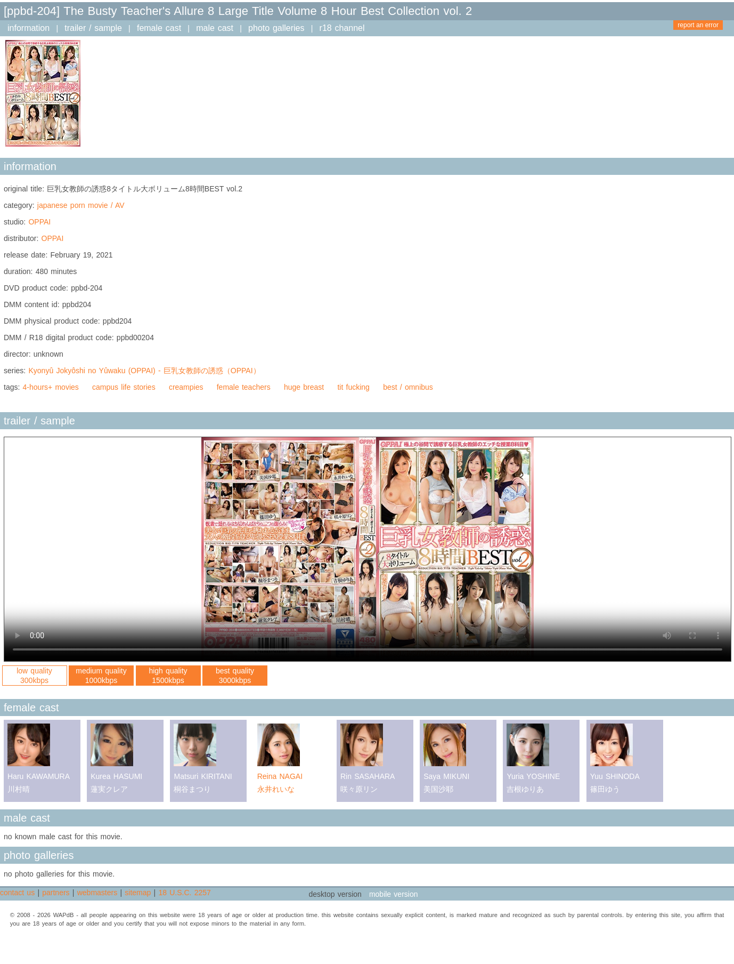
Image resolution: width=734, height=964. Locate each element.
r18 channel (342, 28)
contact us (17, 892)
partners (55, 892)
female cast (159, 28)
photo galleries (276, 28)
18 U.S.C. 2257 (184, 892)
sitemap (138, 892)
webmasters (97, 892)
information (28, 28)
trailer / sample (93, 28)
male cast (214, 28)
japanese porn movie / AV (81, 205)
